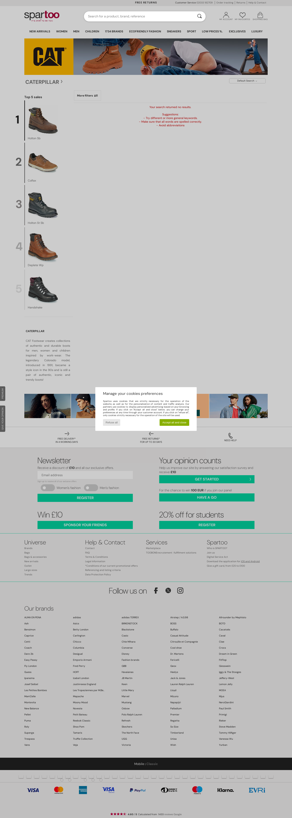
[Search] (199, 16)
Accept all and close (174, 422)
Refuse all (112, 422)
